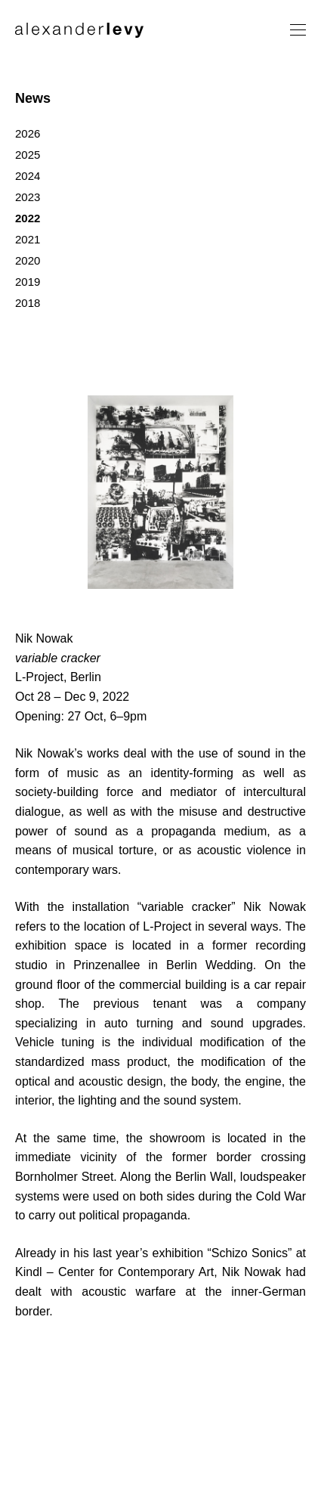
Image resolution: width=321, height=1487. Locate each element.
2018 (27, 302)
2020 (27, 260)
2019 (27, 281)
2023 (27, 197)
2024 (27, 175)
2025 (27, 154)
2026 (27, 133)
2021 (27, 239)
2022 (27, 218)
